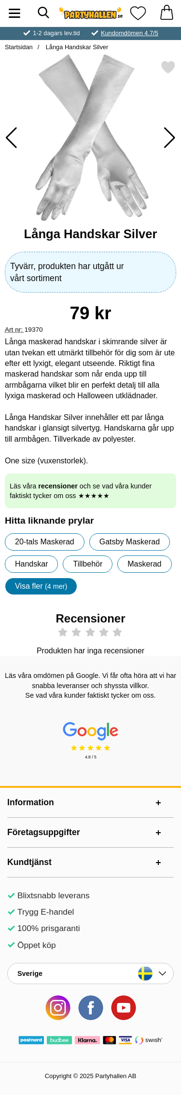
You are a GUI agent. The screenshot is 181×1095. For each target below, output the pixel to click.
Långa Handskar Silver (76, 47)
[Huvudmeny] (14, 13)
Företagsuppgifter (43, 832)
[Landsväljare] (90, 973)
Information (30, 802)
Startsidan (19, 47)
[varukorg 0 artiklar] (166, 13)
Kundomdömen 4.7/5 (129, 33)
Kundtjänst (29, 862)
